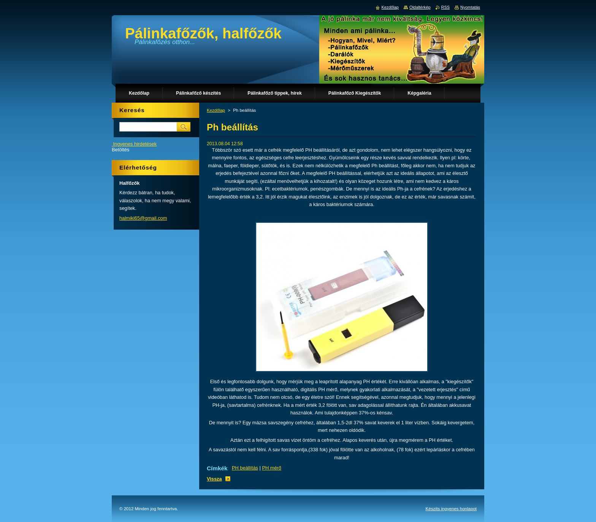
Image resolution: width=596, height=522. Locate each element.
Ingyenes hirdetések (135, 144)
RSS (445, 7)
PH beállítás (245, 468)
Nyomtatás (470, 7)
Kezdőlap (216, 110)
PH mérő (271, 468)
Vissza (214, 479)
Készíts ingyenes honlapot (451, 508)
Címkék (217, 468)
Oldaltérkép (420, 7)
